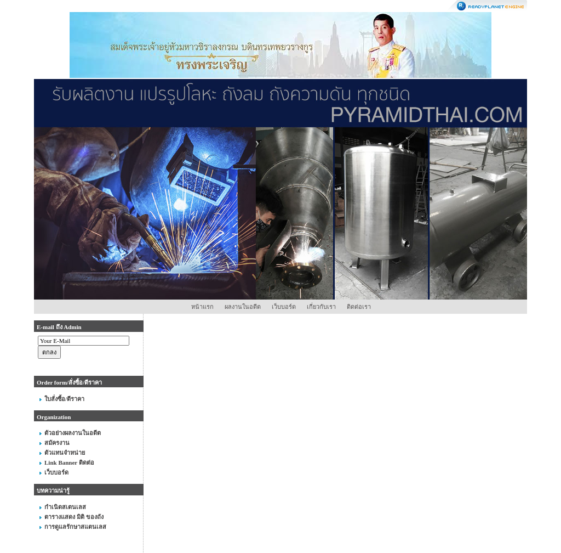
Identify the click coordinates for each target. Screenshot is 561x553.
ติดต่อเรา (359, 306)
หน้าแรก (202, 306)
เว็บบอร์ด (284, 306)
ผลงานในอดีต (243, 306)
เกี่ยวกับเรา (321, 306)
